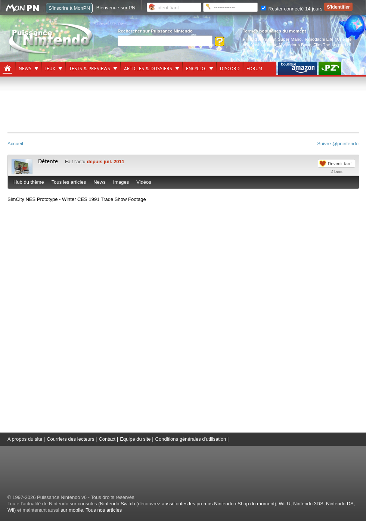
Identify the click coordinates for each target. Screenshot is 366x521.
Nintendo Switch (117, 503)
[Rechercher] (165, 40)
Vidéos (143, 182)
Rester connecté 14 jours (291, 9)
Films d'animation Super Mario (272, 39)
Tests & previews (89, 68)
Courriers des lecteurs (70, 439)
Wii (10, 510)
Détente (48, 161)
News (25, 68)
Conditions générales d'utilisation (190, 439)
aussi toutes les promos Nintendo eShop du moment (218, 503)
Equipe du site (135, 439)
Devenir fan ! (340, 163)
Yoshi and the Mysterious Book (281, 44)
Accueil (15, 143)
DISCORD (230, 68)
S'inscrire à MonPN (69, 8)
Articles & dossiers (148, 68)
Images (121, 182)
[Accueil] (7, 68)
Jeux (50, 68)
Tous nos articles (104, 510)
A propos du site (24, 439)
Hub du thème (28, 182)
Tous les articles (69, 182)
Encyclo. (196, 68)
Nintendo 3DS (308, 503)
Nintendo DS (340, 503)
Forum (254, 68)
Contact (107, 439)
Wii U (285, 503)
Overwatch (266, 50)
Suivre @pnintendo (338, 143)
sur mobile (72, 510)
